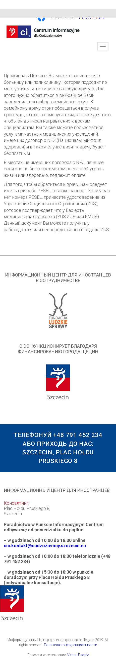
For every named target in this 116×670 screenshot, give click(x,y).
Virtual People (78, 655)
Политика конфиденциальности (70, 645)
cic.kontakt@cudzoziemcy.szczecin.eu (45, 545)
